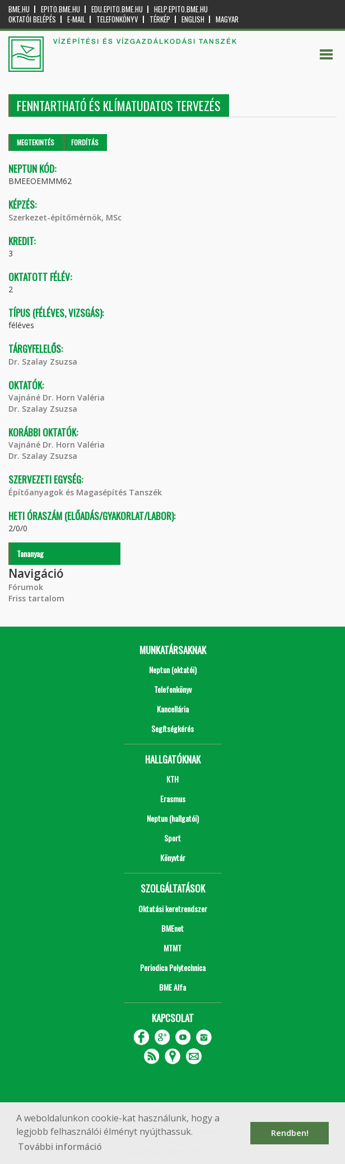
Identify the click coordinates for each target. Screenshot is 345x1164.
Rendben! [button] (290, 1133)
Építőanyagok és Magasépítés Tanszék (85, 492)
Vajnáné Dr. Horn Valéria (56, 397)
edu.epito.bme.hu (117, 9)
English (192, 19)
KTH (172, 779)
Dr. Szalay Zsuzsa (42, 361)
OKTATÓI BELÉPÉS (32, 19)
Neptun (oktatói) (173, 669)
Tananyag (30, 553)
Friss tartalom (36, 598)
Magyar (227, 19)
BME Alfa (172, 987)
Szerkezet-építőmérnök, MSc (65, 217)
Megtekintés (35, 142)
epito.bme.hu (60, 9)
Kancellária (173, 709)
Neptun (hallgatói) (173, 818)
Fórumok (25, 587)
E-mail (76, 19)
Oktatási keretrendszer (172, 908)
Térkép (160, 19)
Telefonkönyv (117, 19)
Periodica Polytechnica (173, 967)
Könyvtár (172, 857)
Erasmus (172, 798)
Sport (172, 838)
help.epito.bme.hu (181, 9)
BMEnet (172, 928)
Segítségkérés (172, 728)
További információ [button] (60, 1146)
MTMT (172, 948)
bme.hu (19, 9)
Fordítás (85, 142)
